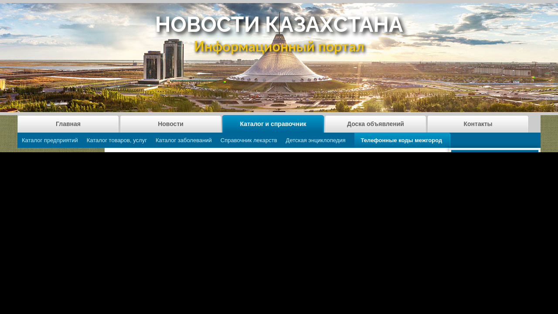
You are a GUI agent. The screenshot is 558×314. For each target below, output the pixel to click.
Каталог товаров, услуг (117, 140)
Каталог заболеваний (184, 140)
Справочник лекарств (249, 140)
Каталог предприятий (50, 140)
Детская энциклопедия (316, 140)
